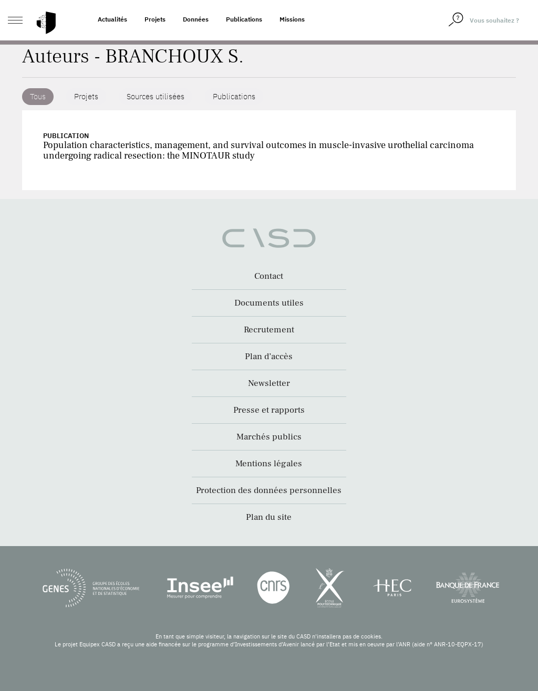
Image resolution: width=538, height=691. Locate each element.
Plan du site (269, 517)
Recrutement (269, 330)
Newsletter (269, 383)
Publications (244, 19)
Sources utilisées (155, 96)
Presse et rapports (269, 410)
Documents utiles (269, 303)
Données (196, 19)
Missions (292, 19)
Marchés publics (269, 437)
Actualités (112, 19)
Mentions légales (268, 463)
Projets (154, 19)
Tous (38, 96)
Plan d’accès (269, 356)
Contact (268, 276)
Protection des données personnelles (269, 490)
